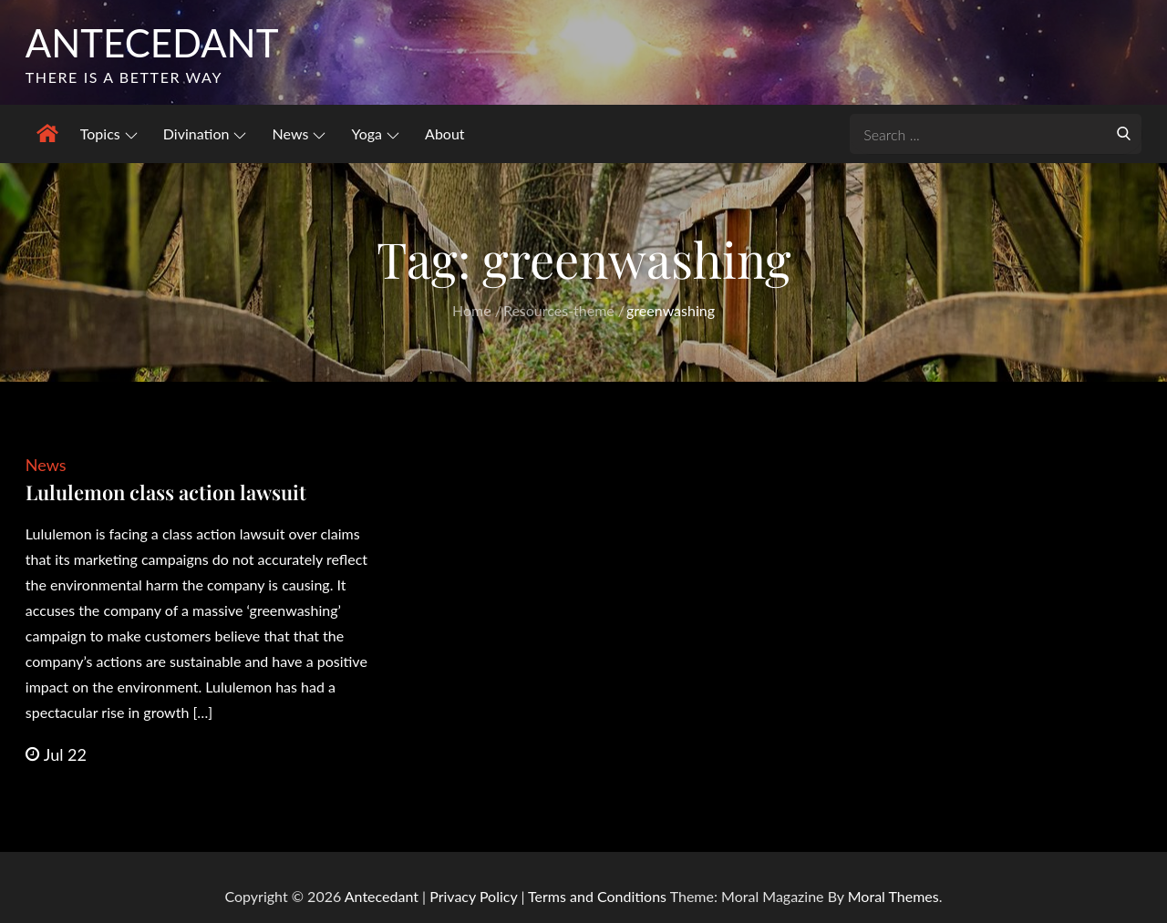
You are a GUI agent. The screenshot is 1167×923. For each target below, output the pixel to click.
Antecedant (152, 43)
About (445, 133)
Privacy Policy (473, 896)
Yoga (375, 133)
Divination (205, 133)
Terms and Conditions (599, 896)
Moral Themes (893, 896)
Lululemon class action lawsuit (166, 492)
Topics (109, 133)
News (299, 133)
